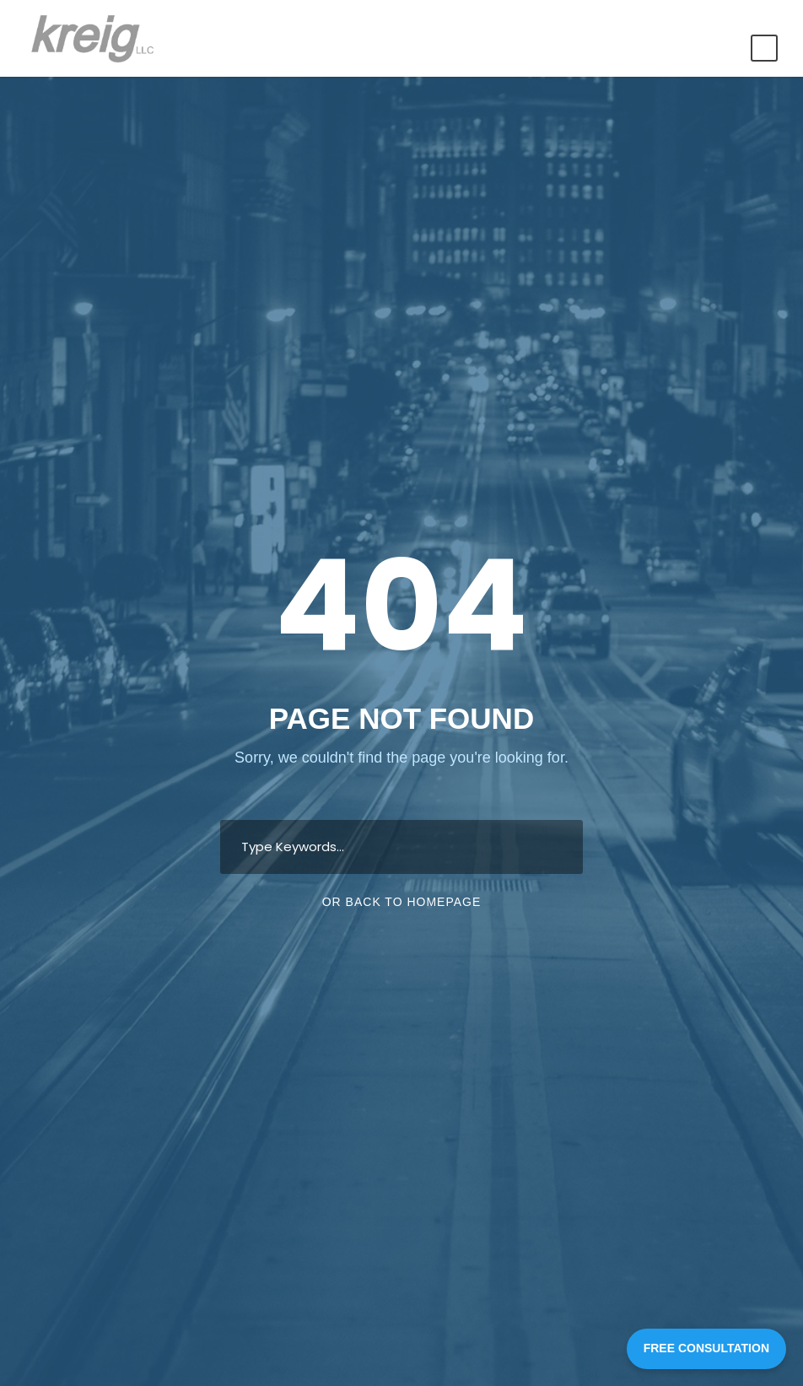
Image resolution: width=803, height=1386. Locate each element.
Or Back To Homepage (402, 902)
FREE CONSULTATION (706, 1348)
